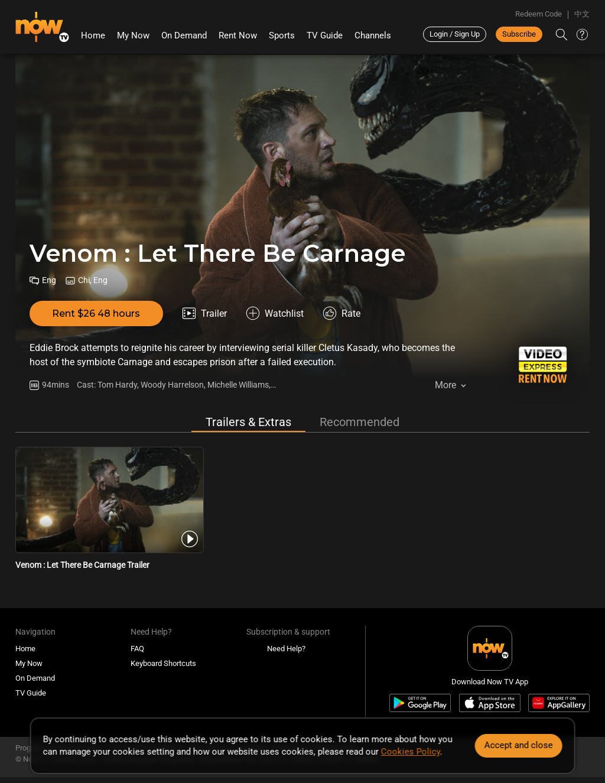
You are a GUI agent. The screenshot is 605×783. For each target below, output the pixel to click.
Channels (372, 35)
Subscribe (519, 34)
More (445, 385)
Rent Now (238, 35)
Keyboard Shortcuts (163, 663)
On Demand (184, 35)
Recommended (359, 422)
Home (93, 35)
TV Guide (325, 35)
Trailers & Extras (248, 422)
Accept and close (518, 745)
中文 (582, 13)
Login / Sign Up (455, 34)
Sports (282, 35)
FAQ (137, 648)
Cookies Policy (410, 751)
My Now (133, 35)
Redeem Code (538, 13)
